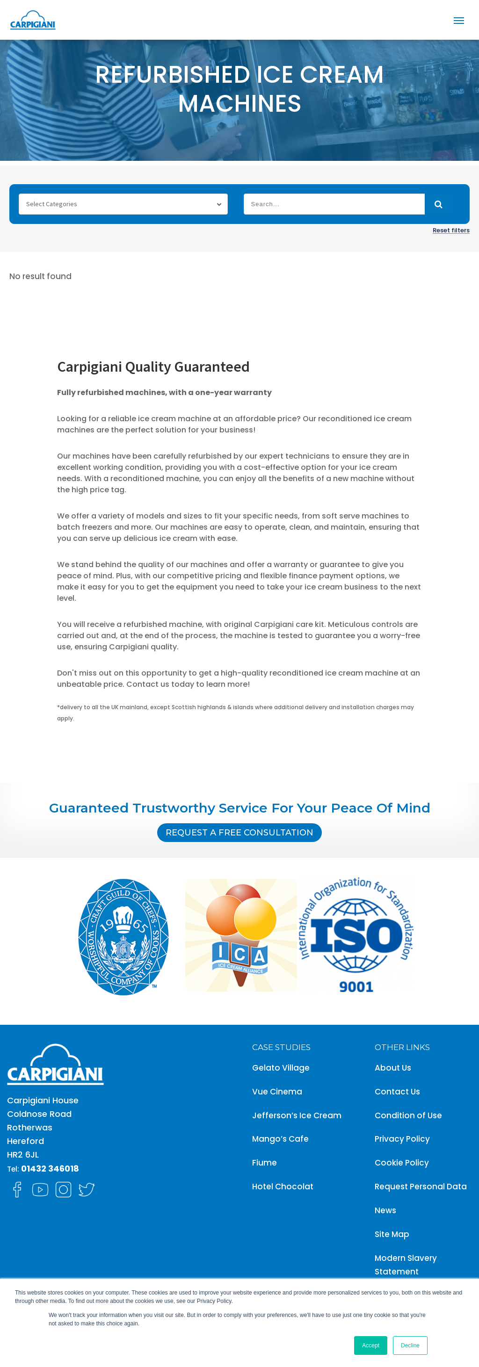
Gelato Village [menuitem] (281, 1067)
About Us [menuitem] (393, 1067)
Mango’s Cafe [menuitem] (280, 1138)
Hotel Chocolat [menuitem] (282, 1186)
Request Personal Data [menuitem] (421, 1186)
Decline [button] (410, 1345)
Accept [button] (370, 1345)
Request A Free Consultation (239, 832)
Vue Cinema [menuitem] (277, 1091)
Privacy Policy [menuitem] (402, 1138)
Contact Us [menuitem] (397, 1091)
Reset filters (451, 230)
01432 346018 (50, 1168)
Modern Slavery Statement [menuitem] (406, 1264)
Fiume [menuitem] (264, 1162)
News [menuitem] (385, 1210)
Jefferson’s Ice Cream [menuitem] (296, 1115)
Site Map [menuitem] (392, 1234)
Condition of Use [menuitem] (408, 1115)
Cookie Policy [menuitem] (402, 1162)
